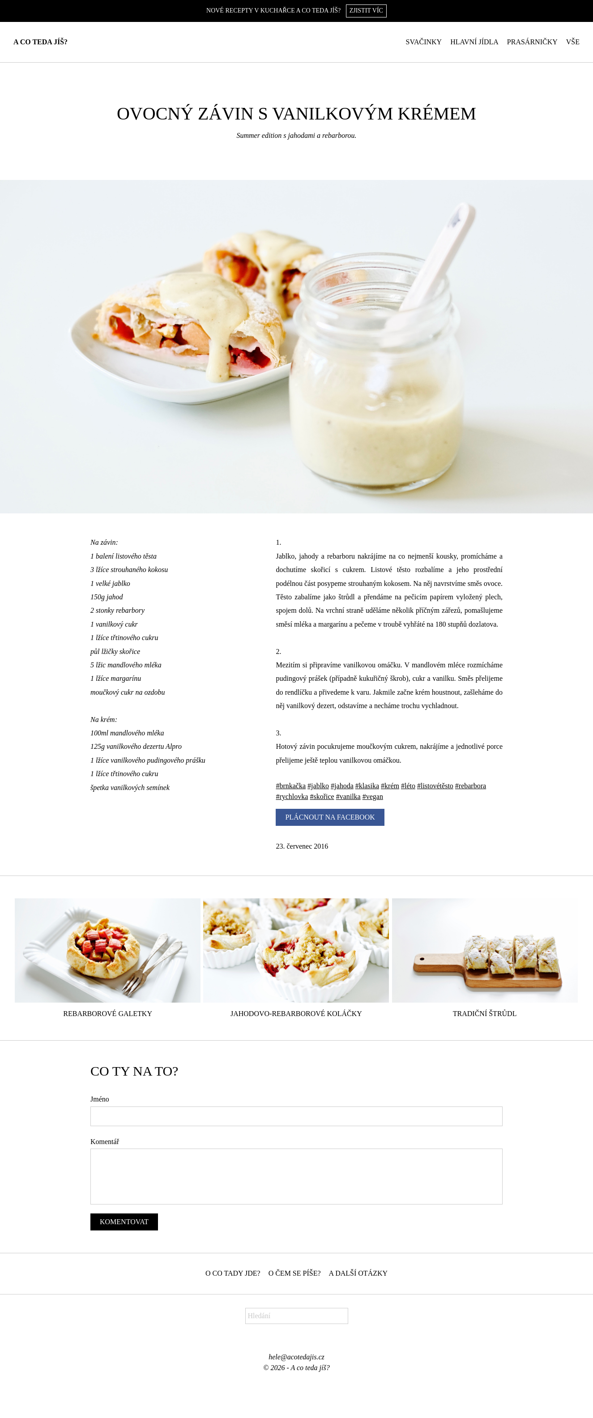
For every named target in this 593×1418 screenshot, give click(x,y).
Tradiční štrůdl (485, 1013)
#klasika (367, 786)
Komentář (104, 1141)
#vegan (373, 796)
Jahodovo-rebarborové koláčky (296, 1013)
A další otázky (358, 1273)
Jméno (99, 1099)
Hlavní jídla (474, 42)
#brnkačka (291, 786)
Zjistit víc (366, 10)
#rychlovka (292, 796)
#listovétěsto (435, 786)
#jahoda (342, 786)
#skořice (322, 796)
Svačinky (424, 42)
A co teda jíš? (40, 42)
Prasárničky (532, 42)
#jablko (318, 786)
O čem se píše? (295, 1273)
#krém (390, 786)
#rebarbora (470, 786)
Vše (573, 42)
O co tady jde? (232, 1273)
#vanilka (348, 796)
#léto (408, 786)
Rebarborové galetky (107, 1013)
